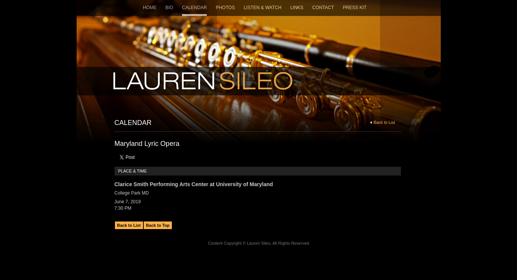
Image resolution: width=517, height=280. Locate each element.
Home (150, 7)
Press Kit (355, 7)
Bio (169, 7)
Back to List (382, 122)
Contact (323, 7)
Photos (225, 7)
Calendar (194, 7)
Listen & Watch (262, 7)
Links (296, 7)
